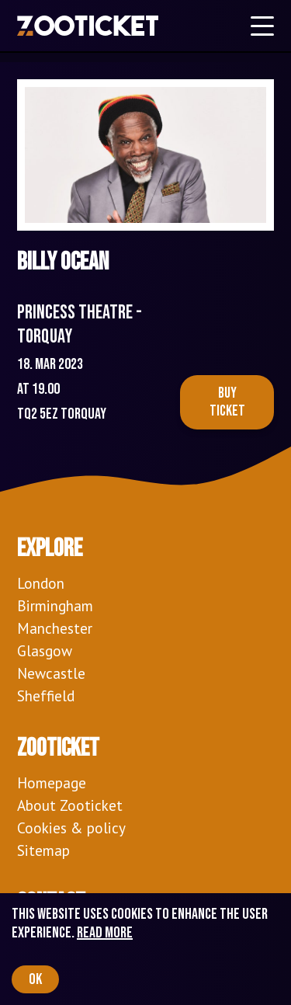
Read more (105, 932)
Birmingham (55, 605)
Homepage (51, 782)
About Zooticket (70, 805)
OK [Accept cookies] (35, 979)
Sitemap (43, 850)
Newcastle (51, 673)
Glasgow (44, 650)
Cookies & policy (71, 827)
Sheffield (45, 695)
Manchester (54, 628)
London (40, 583)
